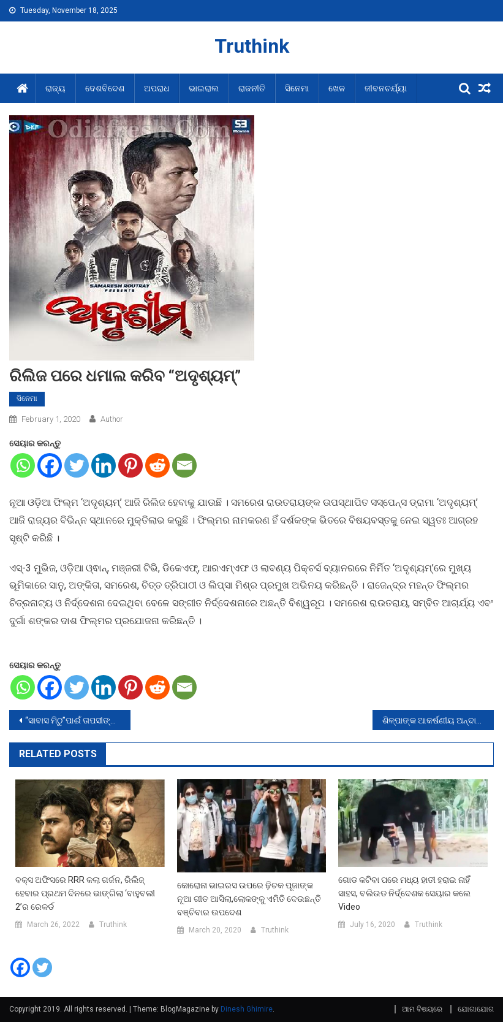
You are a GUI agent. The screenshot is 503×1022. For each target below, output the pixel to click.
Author (111, 419)
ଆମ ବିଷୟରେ (422, 1009)
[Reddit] (157, 465)
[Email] (184, 465)
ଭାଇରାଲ (204, 88)
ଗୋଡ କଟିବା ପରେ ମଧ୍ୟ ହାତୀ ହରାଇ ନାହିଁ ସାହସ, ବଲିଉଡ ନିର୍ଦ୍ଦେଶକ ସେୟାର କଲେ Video (404, 893)
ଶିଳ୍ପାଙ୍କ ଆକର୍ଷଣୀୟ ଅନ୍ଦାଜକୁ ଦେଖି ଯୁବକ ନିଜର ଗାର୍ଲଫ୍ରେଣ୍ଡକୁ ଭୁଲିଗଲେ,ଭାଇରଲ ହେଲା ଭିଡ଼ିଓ (438, 720)
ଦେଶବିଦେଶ (104, 88)
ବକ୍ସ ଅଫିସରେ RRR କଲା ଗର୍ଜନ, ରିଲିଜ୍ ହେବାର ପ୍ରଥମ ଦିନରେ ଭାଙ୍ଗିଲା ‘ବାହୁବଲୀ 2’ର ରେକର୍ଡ (85, 893)
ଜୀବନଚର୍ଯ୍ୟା (386, 88)
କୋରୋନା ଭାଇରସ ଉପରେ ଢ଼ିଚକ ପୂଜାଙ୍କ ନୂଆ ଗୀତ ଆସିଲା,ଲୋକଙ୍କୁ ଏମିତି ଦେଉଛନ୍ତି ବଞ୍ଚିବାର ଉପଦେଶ (249, 898)
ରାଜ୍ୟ (55, 88)
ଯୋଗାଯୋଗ (476, 1009)
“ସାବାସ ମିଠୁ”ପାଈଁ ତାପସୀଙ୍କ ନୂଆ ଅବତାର (77, 720)
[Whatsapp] (22, 465)
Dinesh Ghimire (247, 1009)
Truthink (251, 46)
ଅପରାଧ (156, 88)
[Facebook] (49, 465)
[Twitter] (76, 465)
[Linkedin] (103, 465)
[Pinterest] (130, 465)
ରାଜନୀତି (251, 88)
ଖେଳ (336, 88)
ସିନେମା (297, 88)
